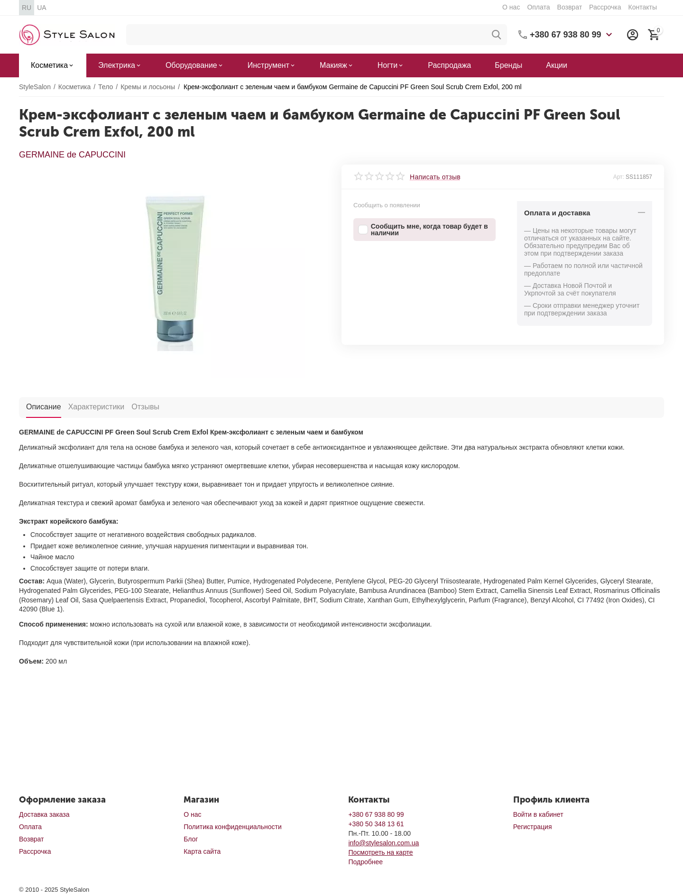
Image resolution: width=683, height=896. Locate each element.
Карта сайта (202, 851)
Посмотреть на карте (380, 852)
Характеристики (96, 407)
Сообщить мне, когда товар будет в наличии (423, 229)
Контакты (642, 7)
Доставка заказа (44, 814)
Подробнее (365, 862)
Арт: (618, 177)
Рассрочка (605, 7)
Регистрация (532, 827)
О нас (511, 7)
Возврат (569, 7)
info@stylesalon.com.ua (383, 843)
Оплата (538, 7)
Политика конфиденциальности (233, 827)
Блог (191, 839)
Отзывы (145, 407)
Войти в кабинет (538, 814)
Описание (43, 407)
